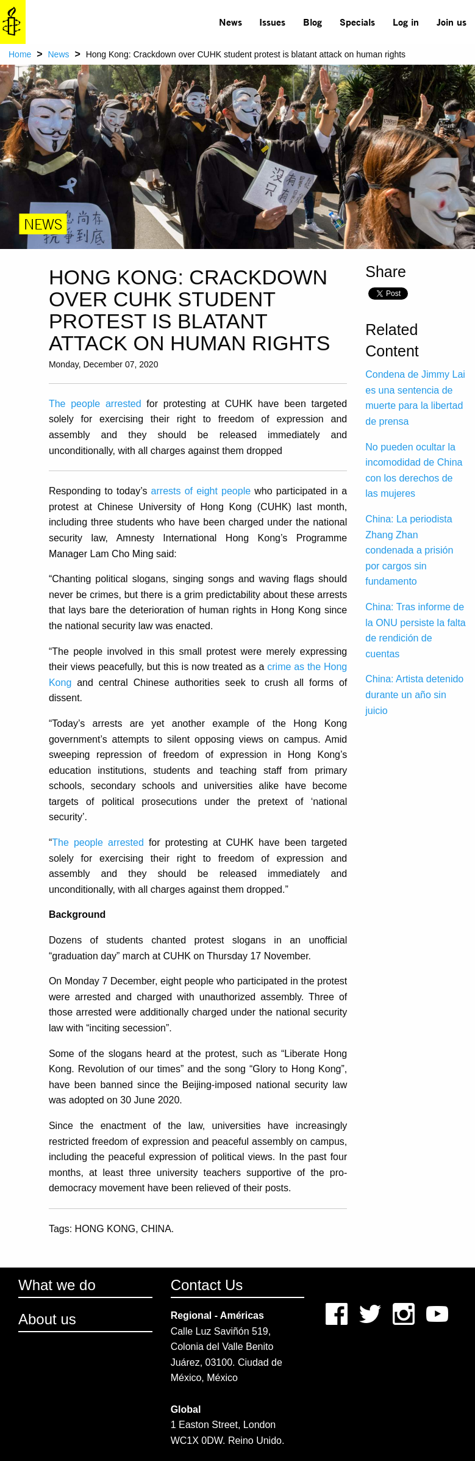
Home (20, 54)
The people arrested (95, 404)
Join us (451, 21)
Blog (312, 21)
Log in (406, 21)
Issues (272, 21)
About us (47, 1319)
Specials (357, 21)
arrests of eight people (201, 491)
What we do (57, 1285)
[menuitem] (230, 22)
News (230, 21)
